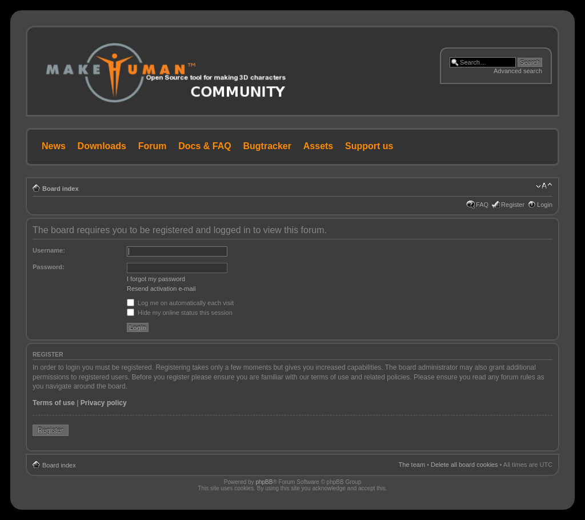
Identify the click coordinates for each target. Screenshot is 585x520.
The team (412, 464)
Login (544, 204)
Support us (369, 146)
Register (512, 204)
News (54, 146)
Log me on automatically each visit (180, 302)
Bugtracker (267, 146)
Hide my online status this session (180, 312)
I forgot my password (156, 278)
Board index (60, 188)
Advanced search (518, 70)
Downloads (102, 146)
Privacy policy (104, 403)
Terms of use (54, 403)
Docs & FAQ (204, 146)
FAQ (482, 204)
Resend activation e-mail (161, 288)
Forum (152, 146)
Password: (49, 266)
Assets (318, 146)
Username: (49, 250)
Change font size (544, 186)
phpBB (264, 482)
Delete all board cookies (464, 464)
